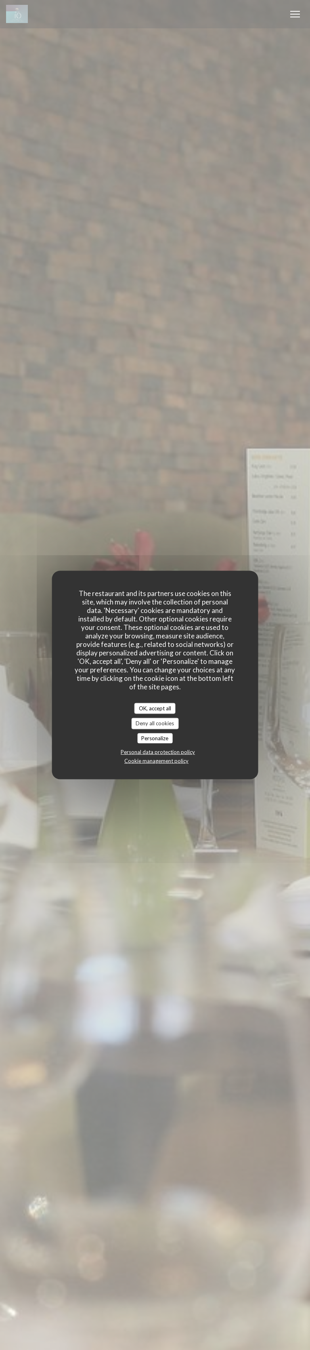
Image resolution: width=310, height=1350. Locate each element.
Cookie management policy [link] (156, 761)
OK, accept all (155, 708)
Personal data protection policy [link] (158, 752)
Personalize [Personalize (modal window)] (154, 738)
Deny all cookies (155, 723)
